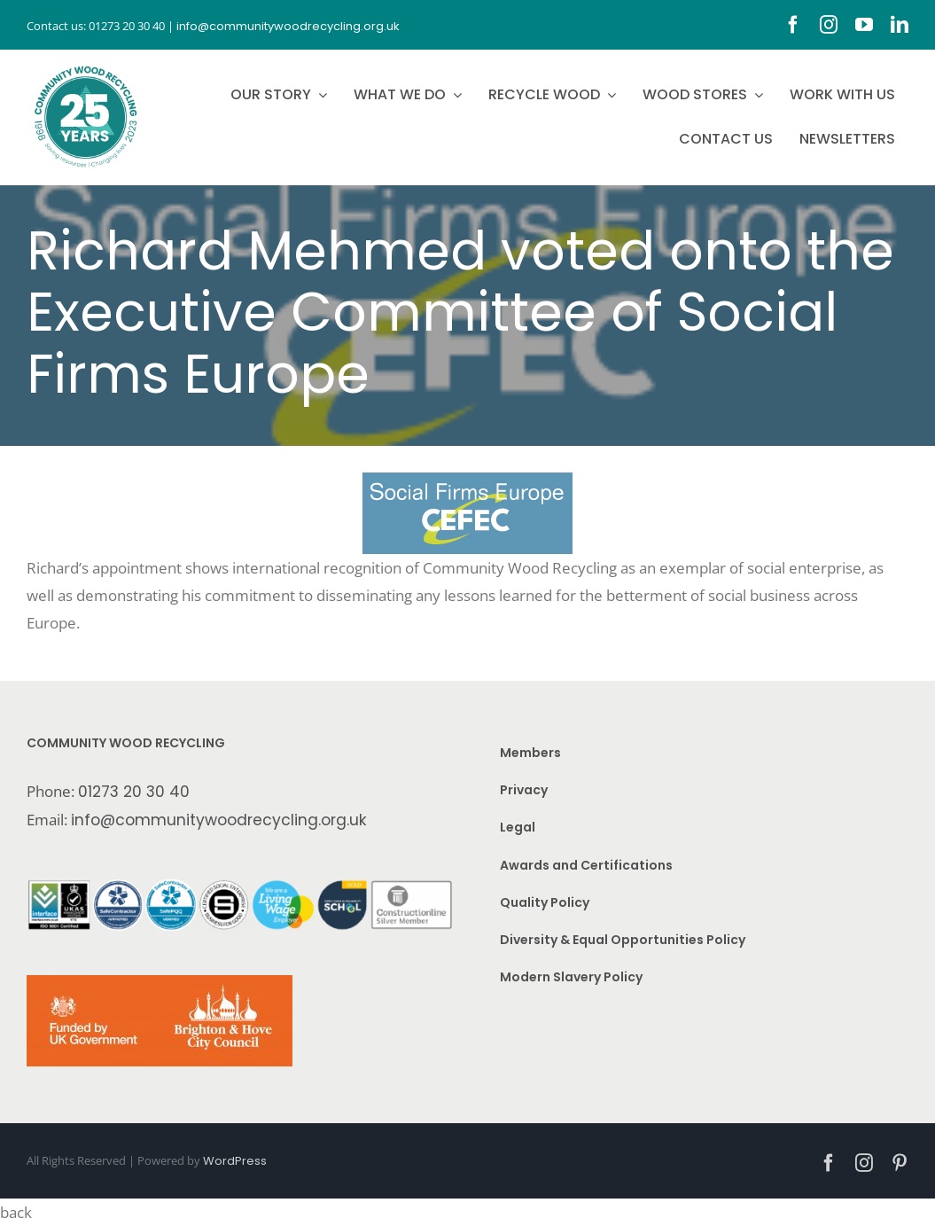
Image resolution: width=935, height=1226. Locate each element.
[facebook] (793, 25)
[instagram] (829, 25)
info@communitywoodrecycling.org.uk (219, 820)
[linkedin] (899, 25)
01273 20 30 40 (134, 791)
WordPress (235, 1160)
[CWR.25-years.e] (85, 66)
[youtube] (864, 25)
